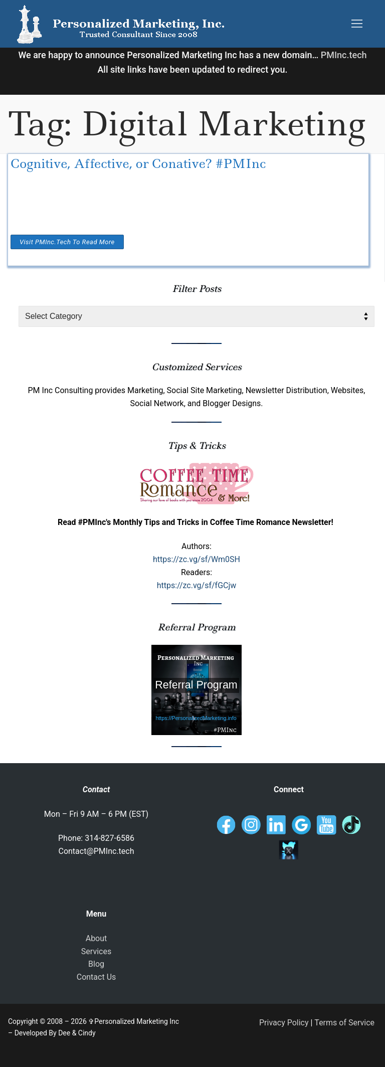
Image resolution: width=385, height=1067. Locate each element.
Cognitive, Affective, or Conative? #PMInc (138, 163)
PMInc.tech (344, 55)
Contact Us (96, 977)
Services (96, 951)
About (96, 938)
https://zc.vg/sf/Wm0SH (196, 559)
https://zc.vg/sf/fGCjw (197, 585)
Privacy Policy (284, 1022)
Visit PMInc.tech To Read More (67, 242)
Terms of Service (344, 1022)
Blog (96, 964)
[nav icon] (357, 24)
